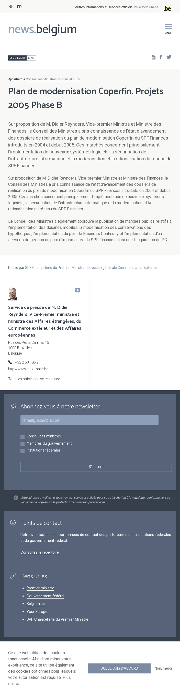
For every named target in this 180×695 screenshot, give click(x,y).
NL (10, 7)
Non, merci (163, 668)
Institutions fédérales (44, 451)
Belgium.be (36, 603)
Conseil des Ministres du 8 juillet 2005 (53, 79)
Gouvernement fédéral (45, 596)
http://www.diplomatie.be (28, 369)
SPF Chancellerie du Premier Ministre (57, 619)
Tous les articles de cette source (34, 379)
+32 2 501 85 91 (28, 362)
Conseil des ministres (44, 436)
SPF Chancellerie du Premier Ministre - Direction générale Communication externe (91, 268)
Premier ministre (40, 588)
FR (19, 7)
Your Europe (37, 611)
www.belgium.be (146, 7)
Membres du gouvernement (49, 444)
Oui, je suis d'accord (119, 668)
